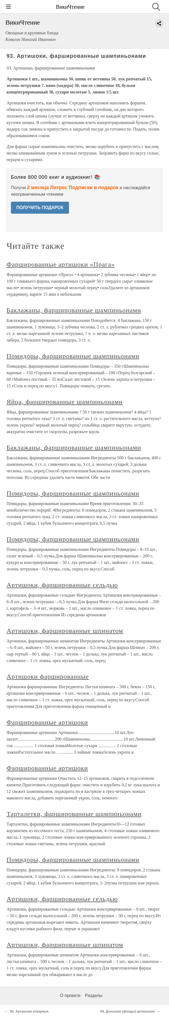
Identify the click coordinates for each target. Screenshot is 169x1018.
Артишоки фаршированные (48, 676)
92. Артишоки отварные (29, 1011)
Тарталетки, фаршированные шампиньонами (74, 813)
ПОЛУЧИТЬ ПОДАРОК (40, 207)
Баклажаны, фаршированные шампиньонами (74, 310)
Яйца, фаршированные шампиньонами (65, 401)
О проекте (70, 995)
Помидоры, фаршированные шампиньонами (73, 356)
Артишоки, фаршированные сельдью (62, 584)
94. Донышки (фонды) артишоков (127, 1011)
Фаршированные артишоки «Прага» (61, 264)
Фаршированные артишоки (47, 722)
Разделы (93, 995)
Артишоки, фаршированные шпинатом (65, 630)
